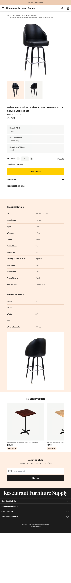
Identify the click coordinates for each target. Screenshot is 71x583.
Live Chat (30, 2)
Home (9, 15)
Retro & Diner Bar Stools (29, 15)
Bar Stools (16, 15)
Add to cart (35, 171)
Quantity (11, 158)
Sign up (35, 478)
